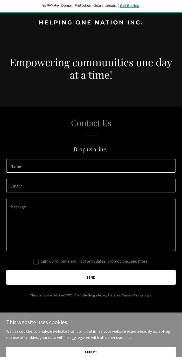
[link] (91, 22)
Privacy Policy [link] (106, 295)
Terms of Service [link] (132, 295)
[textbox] (91, 166)
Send (91, 277)
